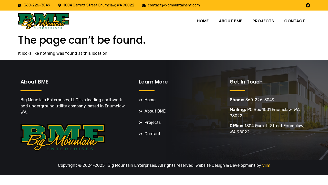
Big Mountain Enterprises (132, 165)
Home (203, 21)
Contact (294, 21)
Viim (266, 165)
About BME (230, 21)
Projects (263, 21)
